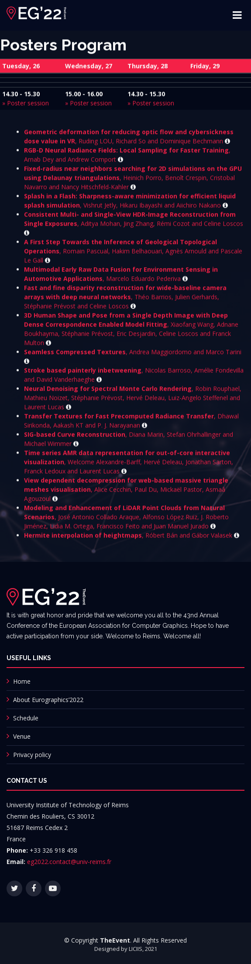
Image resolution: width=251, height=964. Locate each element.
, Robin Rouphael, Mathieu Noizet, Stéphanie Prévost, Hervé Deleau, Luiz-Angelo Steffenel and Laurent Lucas (132, 401)
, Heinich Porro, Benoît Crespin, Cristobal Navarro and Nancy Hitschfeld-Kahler (133, 181)
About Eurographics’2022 (48, 699)
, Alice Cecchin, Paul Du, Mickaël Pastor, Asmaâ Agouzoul (126, 492)
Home (22, 681)
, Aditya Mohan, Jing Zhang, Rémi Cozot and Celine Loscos (133, 226)
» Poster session (25, 104)
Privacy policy (32, 755)
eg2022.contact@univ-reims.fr (69, 861)
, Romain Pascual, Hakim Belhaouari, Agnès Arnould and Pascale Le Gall (133, 254)
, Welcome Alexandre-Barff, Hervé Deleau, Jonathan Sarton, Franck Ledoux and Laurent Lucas (128, 465)
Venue (22, 736)
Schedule (25, 718)
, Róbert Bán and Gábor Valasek (131, 538)
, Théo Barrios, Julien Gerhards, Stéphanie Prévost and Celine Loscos (125, 300)
